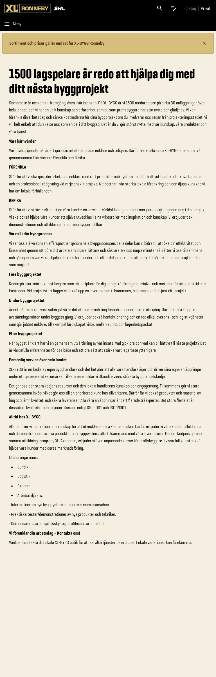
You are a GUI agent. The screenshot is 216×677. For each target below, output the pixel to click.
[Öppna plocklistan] (173, 8)
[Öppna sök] (159, 8)
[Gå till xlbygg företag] (189, 8)
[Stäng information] (204, 43)
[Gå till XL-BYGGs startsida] (55, 8)
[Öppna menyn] (14, 24)
